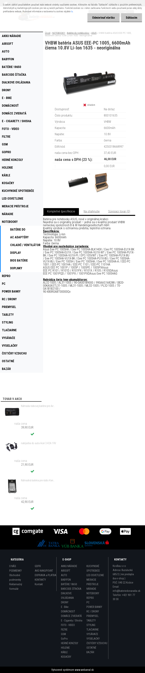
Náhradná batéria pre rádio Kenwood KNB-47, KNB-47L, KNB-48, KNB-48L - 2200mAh (38, 480)
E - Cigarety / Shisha (71, 620)
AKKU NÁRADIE (69, 566)
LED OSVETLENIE (95, 575)
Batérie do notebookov (78, 33)
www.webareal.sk (84, 669)
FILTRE (64, 629)
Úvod (47, 33)
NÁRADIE (91, 588)
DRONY (64, 602)
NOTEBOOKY (58, 33)
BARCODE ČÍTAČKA (71, 588)
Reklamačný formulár (15, 586)
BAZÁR (90, 652)
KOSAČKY (66, 656)
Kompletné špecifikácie (61, 211)
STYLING (90, 625)
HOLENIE (65, 647)
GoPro (64, 638)
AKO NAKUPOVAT (44, 570)
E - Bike (65, 606)
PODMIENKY (15, 570)
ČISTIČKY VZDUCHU (96, 643)
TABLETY (91, 620)
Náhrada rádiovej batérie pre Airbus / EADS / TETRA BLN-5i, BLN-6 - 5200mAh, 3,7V (38, 406)
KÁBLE (64, 652)
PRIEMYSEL (92, 615)
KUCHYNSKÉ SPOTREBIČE (93, 568)
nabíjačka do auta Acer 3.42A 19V (38, 443)
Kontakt (39, 584)
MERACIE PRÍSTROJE (92, 582)
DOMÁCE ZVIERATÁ (71, 615)
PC (87, 602)
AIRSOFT (65, 570)
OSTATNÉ (91, 647)
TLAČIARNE (92, 629)
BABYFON (66, 579)
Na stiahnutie (92, 211)
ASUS (93, 33)
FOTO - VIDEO (68, 625)
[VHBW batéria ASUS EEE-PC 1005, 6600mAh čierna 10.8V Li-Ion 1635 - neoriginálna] (89, 66)
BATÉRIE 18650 (69, 584)
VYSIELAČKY (93, 638)
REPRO (90, 597)
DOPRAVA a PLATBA (45, 575)
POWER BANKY (94, 606)
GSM (63, 634)
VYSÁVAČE (92, 634)
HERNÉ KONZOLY (69, 643)
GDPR (38, 566)
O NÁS (12, 566)
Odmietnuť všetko (103, 17)
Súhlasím (131, 17)
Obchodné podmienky (15, 577)
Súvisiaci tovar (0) (119, 211)
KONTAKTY (40, 579)
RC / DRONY (92, 611)
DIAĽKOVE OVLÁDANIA (67, 595)
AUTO (64, 575)
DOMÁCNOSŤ (68, 611)
